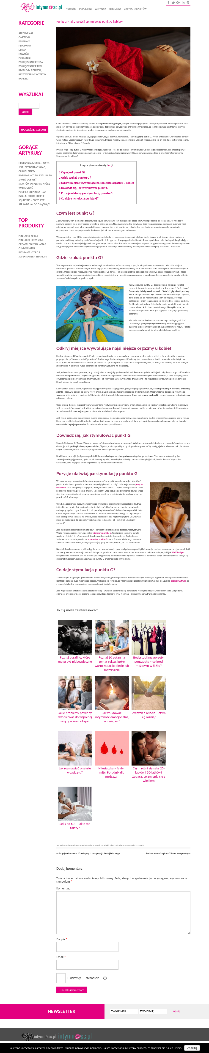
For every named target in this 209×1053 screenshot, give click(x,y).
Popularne (85, 9)
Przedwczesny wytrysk (32, 74)
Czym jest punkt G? (72, 172)
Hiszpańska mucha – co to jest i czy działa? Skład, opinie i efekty (34, 166)
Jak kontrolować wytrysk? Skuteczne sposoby (168, 853)
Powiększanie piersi (30, 66)
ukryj (110, 165)
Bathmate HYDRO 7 (29, 252)
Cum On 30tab (27, 247)
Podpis (61, 939)
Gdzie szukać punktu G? (75, 178)
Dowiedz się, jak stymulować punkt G (83, 188)
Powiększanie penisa (31, 62)
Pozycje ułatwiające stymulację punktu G (86, 193)
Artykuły (100, 9)
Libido (22, 49)
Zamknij (192, 1048)
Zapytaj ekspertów (135, 9)
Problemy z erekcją (30, 70)
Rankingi (24, 78)
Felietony (24, 41)
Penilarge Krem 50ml (31, 239)
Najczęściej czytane (33, 129)
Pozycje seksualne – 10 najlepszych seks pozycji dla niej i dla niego (88, 853)
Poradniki (105, 845)
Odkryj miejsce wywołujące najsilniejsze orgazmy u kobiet (96, 183)
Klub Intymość (138, 845)
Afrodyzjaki (26, 33)
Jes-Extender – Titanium (33, 256)
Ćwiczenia (87, 845)
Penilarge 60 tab (28, 235)
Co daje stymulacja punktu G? (79, 198)
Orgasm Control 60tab (32, 243)
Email (61, 957)
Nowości (71, 9)
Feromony (115, 9)
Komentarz (63, 888)
